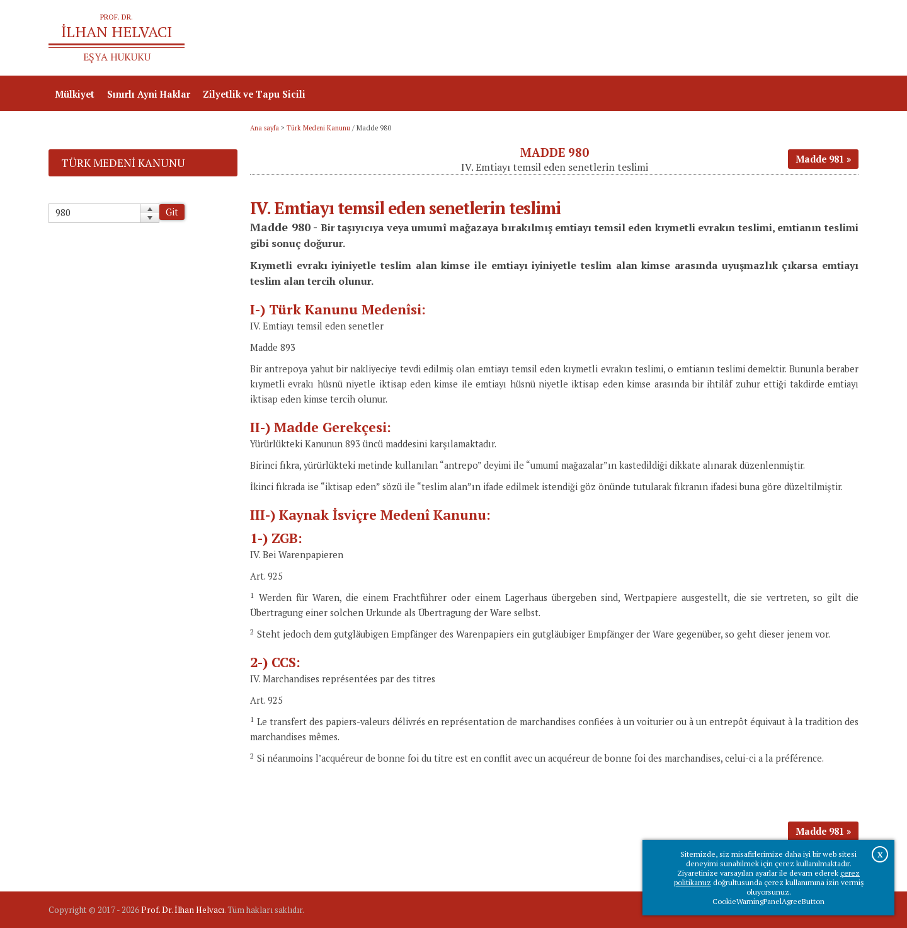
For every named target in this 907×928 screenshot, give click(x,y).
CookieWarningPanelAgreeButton (768, 901)
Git (172, 212)
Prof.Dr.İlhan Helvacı (758, 38)
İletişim (835, 38)
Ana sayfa (676, 38)
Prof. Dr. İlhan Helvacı (182, 909)
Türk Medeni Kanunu (318, 127)
